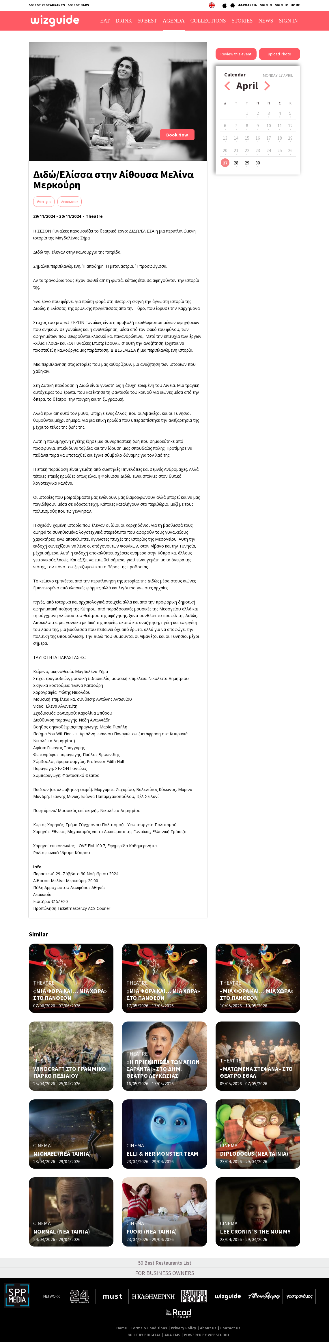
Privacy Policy (183, 1328)
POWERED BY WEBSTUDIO (206, 1334)
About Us (208, 1328)
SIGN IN (266, 5)
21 (236, 150)
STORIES (242, 21)
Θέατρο (44, 201)
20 (225, 150)
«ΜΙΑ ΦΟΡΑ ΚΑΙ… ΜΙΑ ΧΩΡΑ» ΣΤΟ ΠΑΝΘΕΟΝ (70, 994)
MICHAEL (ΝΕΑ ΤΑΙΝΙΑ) (62, 1153)
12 (290, 125)
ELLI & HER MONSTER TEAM (162, 1153)
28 (236, 163)
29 (247, 163)
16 (257, 138)
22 (247, 150)
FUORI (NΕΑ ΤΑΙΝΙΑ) (151, 1231)
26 (290, 150)
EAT (105, 21)
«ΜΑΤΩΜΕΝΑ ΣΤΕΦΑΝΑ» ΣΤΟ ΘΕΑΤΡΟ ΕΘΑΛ (256, 1072)
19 (290, 138)
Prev (227, 85)
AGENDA (174, 21)
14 (236, 138)
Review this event (235, 54)
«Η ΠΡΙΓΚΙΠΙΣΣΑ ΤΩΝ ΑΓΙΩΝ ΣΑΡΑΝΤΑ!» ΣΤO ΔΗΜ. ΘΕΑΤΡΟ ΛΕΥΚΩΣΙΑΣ (163, 1068)
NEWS (266, 21)
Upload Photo (279, 54)
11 (279, 125)
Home (121, 1328)
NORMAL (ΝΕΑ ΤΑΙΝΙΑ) (61, 1231)
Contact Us (230, 1328)
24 (268, 150)
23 (257, 150)
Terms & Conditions (149, 1328)
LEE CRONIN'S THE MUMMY (255, 1231)
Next (267, 85)
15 (247, 138)
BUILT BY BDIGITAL (144, 1334)
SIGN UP (281, 5)
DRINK (123, 21)
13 (225, 138)
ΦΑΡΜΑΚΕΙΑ (247, 5)
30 (257, 163)
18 (279, 138)
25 (279, 150)
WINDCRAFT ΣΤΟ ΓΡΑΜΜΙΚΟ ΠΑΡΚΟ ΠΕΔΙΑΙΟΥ (69, 1072)
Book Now (177, 135)
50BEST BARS (78, 5)
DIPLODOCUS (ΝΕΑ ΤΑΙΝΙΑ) (254, 1153)
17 (268, 138)
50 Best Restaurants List (164, 1262)
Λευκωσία (69, 201)
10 (268, 125)
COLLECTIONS (208, 21)
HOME (295, 5)
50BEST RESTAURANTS (47, 5)
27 (225, 163)
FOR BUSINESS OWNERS (164, 1273)
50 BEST (147, 21)
